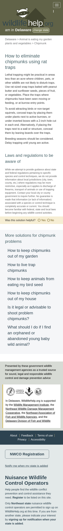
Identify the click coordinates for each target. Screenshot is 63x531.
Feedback (27, 435)
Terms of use (45, 435)
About (13, 435)
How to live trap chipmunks (21, 267)
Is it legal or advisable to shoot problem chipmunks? (29, 313)
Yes (43, 220)
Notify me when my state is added (26, 465)
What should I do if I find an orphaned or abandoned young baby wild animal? (29, 336)
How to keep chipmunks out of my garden (29, 253)
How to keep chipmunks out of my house (29, 296)
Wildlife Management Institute (31, 404)
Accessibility (38, 439)
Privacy (22, 439)
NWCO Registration (27, 454)
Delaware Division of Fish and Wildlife (28, 421)
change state (41, 30)
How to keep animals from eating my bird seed (31, 281)
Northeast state (21, 503)
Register (17, 497)
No (52, 220)
